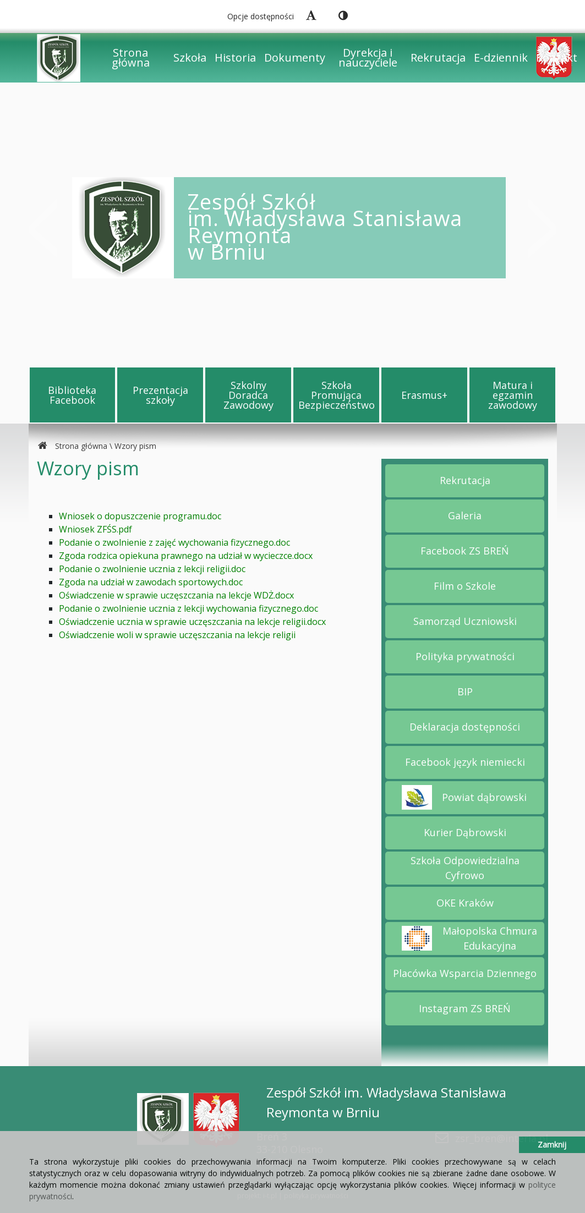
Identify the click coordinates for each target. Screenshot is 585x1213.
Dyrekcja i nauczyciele (367, 57)
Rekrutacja (438, 57)
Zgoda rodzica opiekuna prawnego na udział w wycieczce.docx (186, 556)
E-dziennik (501, 57)
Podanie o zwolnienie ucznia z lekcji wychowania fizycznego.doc (188, 608)
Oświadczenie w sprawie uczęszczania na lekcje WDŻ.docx (176, 595)
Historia (235, 57)
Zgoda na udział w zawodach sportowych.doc (151, 582)
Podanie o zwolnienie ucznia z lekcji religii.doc (152, 569)
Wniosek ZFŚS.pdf (95, 529)
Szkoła (189, 57)
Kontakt (556, 57)
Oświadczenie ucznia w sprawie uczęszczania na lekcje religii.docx (192, 622)
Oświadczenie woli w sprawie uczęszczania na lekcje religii (177, 635)
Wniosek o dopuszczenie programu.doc (140, 516)
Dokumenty (294, 57)
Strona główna (131, 57)
